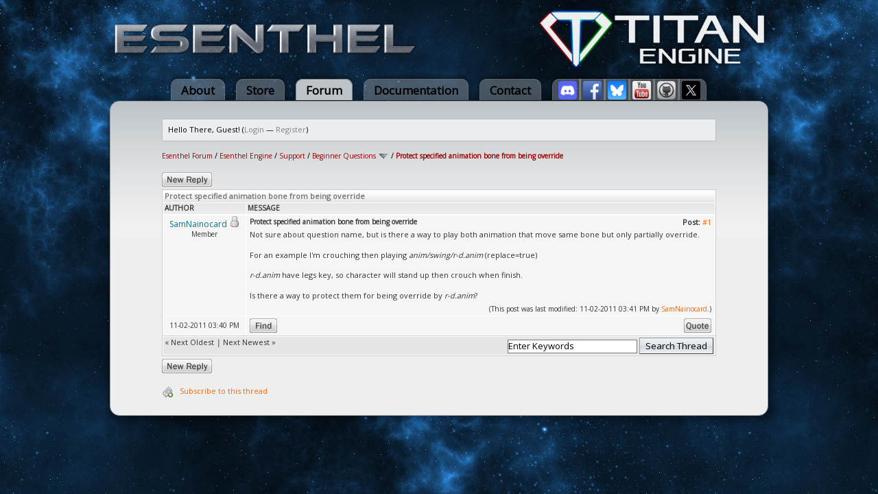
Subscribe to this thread (224, 391)
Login (254, 129)
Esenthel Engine (246, 156)
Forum (324, 90)
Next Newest (246, 342)
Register (291, 129)
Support (292, 156)
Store (260, 90)
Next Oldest (192, 342)
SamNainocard (684, 309)
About (198, 90)
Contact (510, 90)
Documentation (416, 90)
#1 (706, 222)
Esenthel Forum (187, 156)
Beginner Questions (344, 156)
